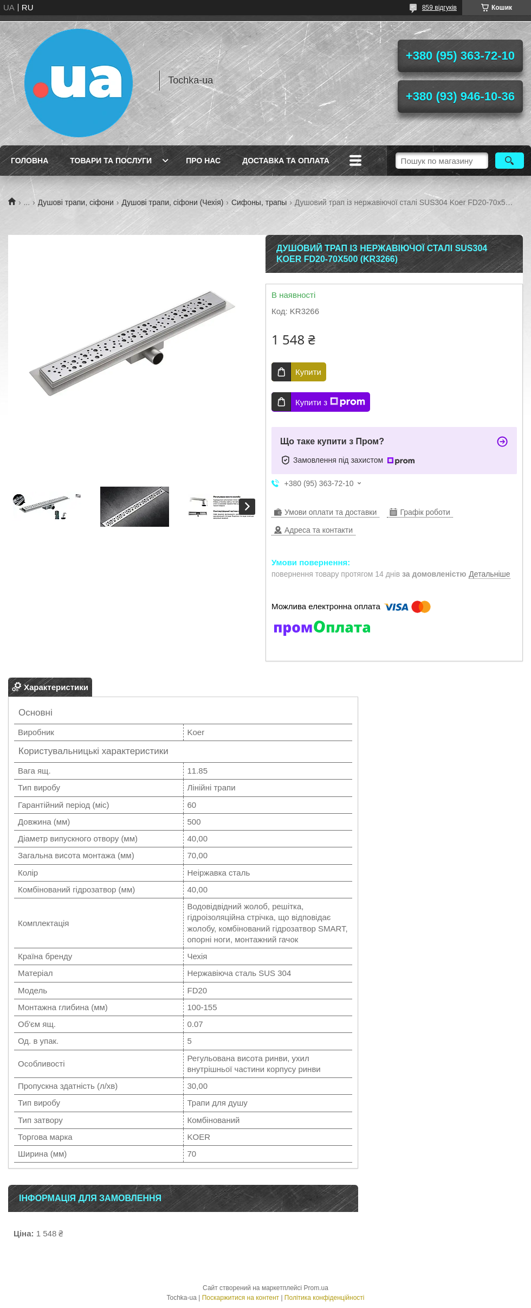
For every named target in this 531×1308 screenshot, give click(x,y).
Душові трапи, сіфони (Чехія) (172, 202)
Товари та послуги (111, 160)
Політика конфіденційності (324, 1297)
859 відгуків (439, 7)
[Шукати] (509, 160)
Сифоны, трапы (259, 202)
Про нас (203, 160)
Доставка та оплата (285, 160)
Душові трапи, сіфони (76, 202)
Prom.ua (316, 1288)
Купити (308, 372)
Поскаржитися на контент (240, 1297)
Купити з (330, 402)
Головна (29, 160)
